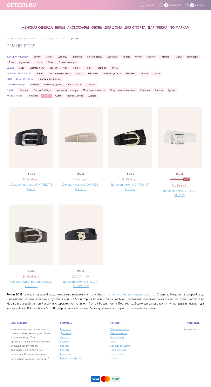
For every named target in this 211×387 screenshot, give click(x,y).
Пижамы (130, 73)
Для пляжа (157, 27)
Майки (76, 68)
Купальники (74, 84)
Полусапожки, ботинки (122, 90)
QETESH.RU (21, 5)
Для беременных (67, 62)
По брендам (117, 354)
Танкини (90, 84)
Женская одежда (37, 27)
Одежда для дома (120, 345)
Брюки (49, 56)
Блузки (37, 56)
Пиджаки (165, 56)
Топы (11, 62)
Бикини (35, 84)
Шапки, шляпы (75, 95)
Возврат (64, 341)
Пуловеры (192, 56)
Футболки (24, 62)
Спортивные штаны (49, 79)
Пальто (151, 56)
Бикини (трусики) (53, 84)
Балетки (24, 90)
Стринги (102, 68)
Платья (178, 56)
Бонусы (64, 349)
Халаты (144, 73)
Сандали (145, 90)
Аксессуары (78, 27)
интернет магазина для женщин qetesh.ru (129, 294)
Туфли (171, 90)
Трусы (115, 68)
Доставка (65, 333)
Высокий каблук (42, 90)
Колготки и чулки (58, 68)
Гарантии (65, 354)
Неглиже (92, 73)
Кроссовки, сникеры (67, 90)
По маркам (180, 27)
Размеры (65, 345)
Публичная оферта (71, 358)
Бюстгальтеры (37, 68)
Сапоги (159, 90)
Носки (89, 68)
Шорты (38, 62)
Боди (22, 68)
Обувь (96, 27)
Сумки (58, 95)
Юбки (50, 62)
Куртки (138, 56)
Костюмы (112, 56)
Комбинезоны (94, 56)
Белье (60, 27)
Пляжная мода (118, 349)
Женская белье (118, 333)
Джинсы (63, 56)
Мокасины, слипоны (94, 90)
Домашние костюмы (60, 73)
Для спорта (134, 27)
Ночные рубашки (112, 73)
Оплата (64, 337)
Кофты (126, 56)
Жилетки (77, 56)
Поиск (113, 358)
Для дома (113, 27)
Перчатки (33, 95)
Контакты (65, 329)
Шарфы (92, 95)
